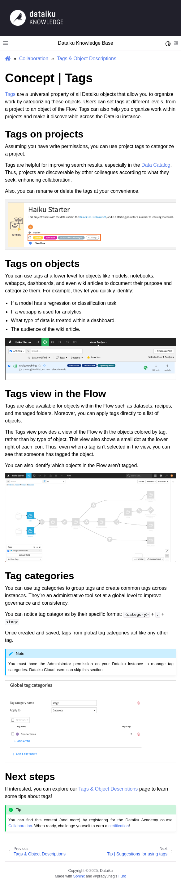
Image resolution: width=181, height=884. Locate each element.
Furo (122, 876)
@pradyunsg (104, 876)
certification (119, 825)
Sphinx (78, 876)
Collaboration (33, 58)
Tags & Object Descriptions (86, 58)
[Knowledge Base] (36, 17)
